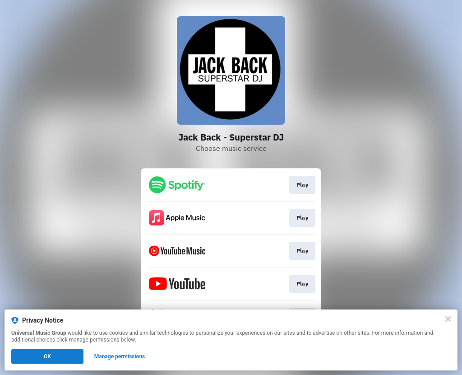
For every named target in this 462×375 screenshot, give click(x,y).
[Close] (448, 319)
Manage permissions (119, 356)
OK (47, 356)
